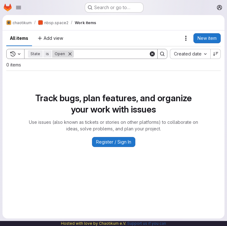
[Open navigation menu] (19, 8)
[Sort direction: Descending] (216, 54)
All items (19, 38)
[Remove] (70, 54)
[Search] (112, 54)
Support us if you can (146, 223)
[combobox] (190, 54)
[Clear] (152, 54)
